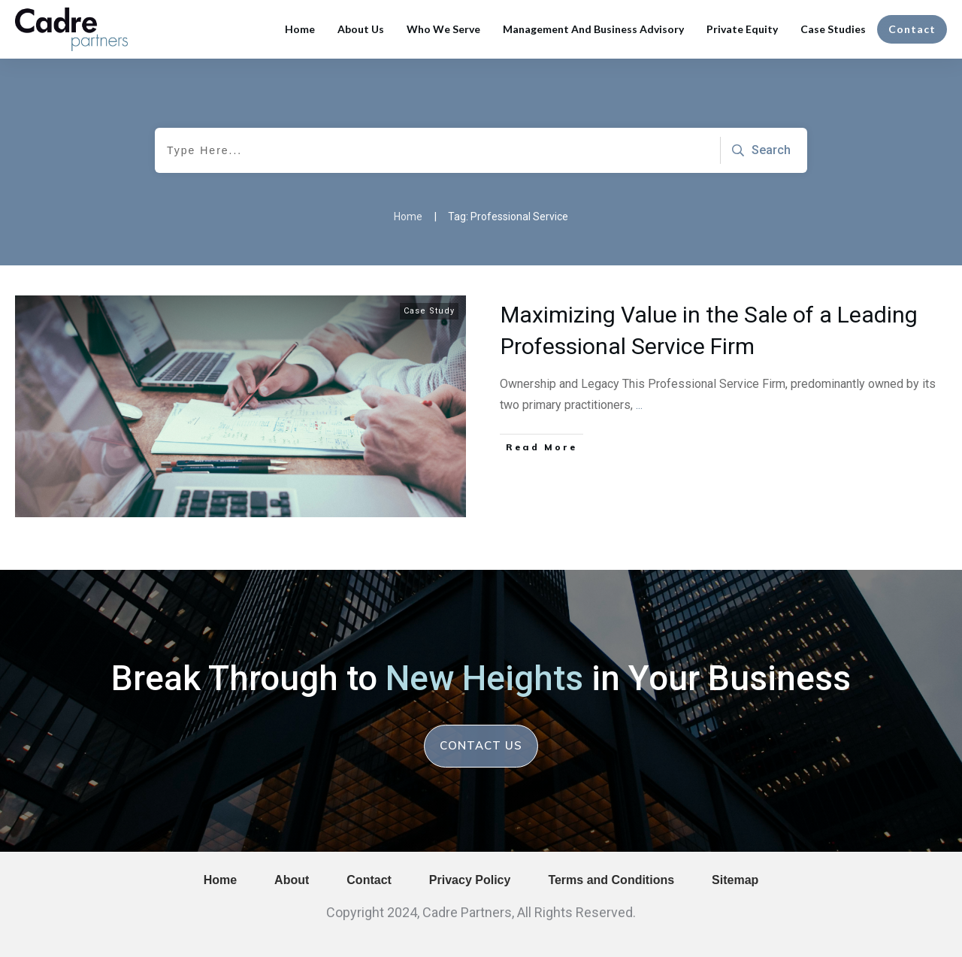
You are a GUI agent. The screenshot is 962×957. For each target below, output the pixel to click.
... (639, 405)
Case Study (429, 311)
